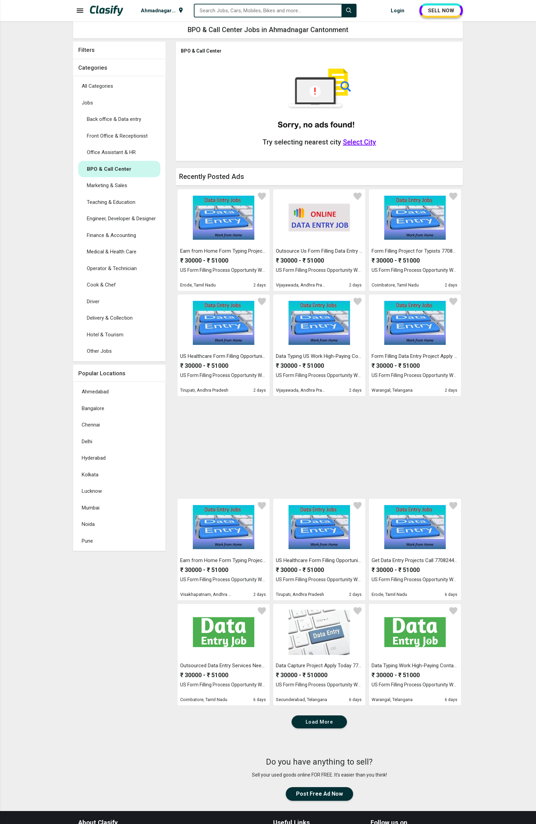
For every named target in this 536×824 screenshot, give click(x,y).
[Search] (348, 10)
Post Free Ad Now (319, 794)
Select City (359, 142)
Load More (319, 722)
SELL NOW (441, 11)
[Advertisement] (119, 656)
